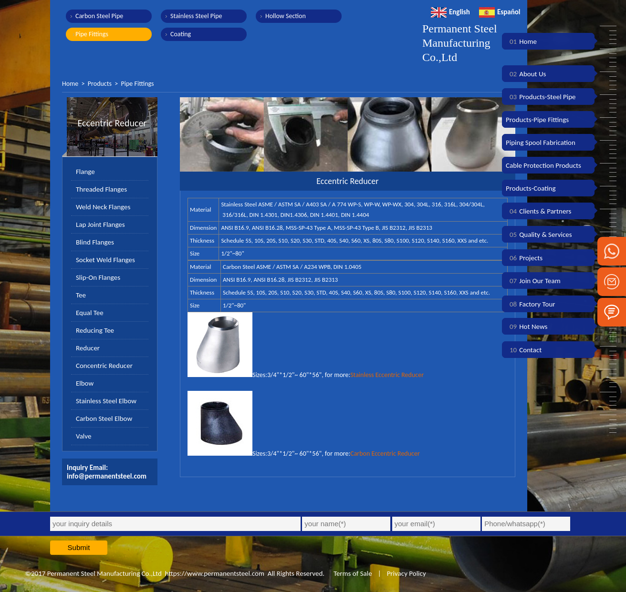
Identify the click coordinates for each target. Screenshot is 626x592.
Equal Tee (90, 312)
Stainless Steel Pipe (196, 16)
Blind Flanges (95, 242)
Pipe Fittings (91, 34)
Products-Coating (531, 188)
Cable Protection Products (543, 165)
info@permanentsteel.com (106, 476)
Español (500, 12)
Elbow (85, 383)
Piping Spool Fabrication (540, 142)
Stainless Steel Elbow (106, 401)
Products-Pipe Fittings (537, 119)
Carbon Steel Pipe (99, 16)
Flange (85, 171)
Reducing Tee (95, 330)
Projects (524, 258)
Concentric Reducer (104, 365)
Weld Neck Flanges (103, 207)
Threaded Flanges (101, 189)
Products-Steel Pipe (541, 96)
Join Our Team (533, 280)
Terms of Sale (352, 573)
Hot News (526, 326)
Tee (81, 295)
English (450, 12)
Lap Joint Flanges (100, 224)
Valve (83, 436)
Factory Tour (530, 304)
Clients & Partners (538, 211)
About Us (526, 74)
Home (70, 84)
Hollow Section (285, 16)
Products (100, 84)
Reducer (88, 348)
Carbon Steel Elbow (104, 418)
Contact (524, 350)
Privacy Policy (406, 573)
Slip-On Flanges (98, 277)
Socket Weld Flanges (105, 259)
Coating (180, 34)
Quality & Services (539, 234)
